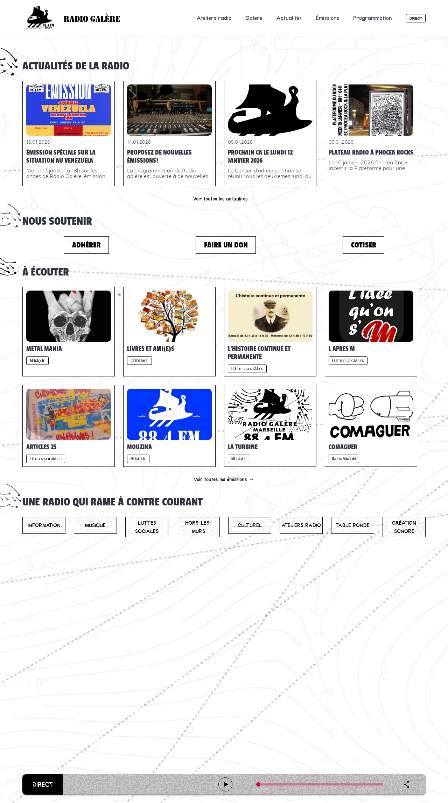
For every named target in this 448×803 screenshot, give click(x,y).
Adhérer (86, 244)
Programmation (372, 18)
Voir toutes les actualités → (224, 199)
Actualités (289, 18)
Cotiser (363, 244)
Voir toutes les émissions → (224, 479)
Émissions (327, 18)
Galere (253, 18)
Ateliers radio (214, 18)
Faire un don (226, 244)
